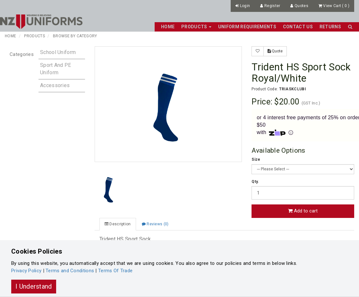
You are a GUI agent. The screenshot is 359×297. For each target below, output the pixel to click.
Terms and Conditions (70, 271)
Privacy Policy (26, 271)
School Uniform (58, 52)
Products (34, 36)
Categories (22, 54)
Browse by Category (75, 36)
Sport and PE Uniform (55, 69)
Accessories (55, 85)
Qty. (255, 181)
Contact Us (298, 26)
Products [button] (196, 26)
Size (256, 159)
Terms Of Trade (115, 271)
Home (168, 26)
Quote (275, 51)
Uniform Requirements (247, 26)
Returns (330, 26)
